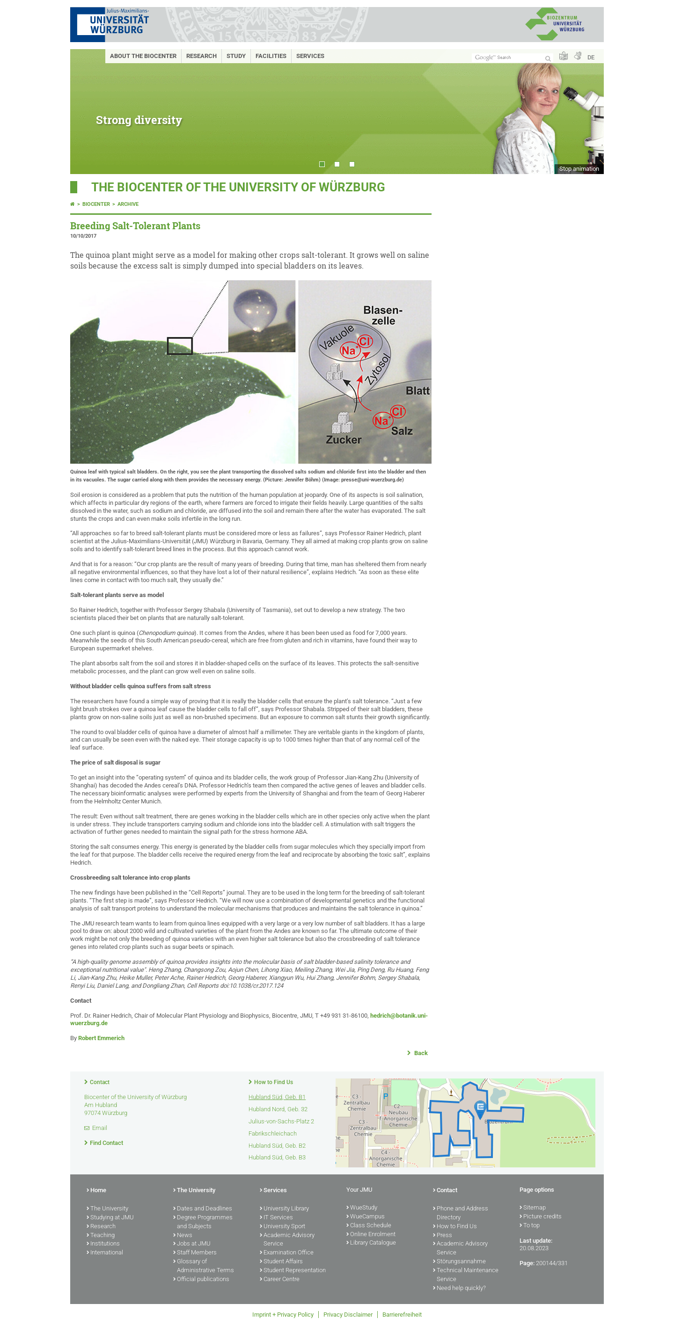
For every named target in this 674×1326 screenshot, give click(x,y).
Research (201, 55)
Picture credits (541, 1217)
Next (587, 111)
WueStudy (361, 1208)
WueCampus (365, 1217)
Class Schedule (368, 1226)
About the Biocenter (143, 55)
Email (99, 1127)
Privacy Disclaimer (348, 1314)
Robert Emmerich (101, 1038)
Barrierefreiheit (402, 1314)
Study (236, 55)
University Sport (282, 1227)
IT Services (276, 1218)
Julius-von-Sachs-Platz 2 (281, 1121)
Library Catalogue (371, 1243)
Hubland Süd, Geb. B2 (277, 1145)
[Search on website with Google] (512, 57)
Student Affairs (281, 1262)
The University (107, 1209)
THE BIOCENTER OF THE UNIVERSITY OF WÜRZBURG (238, 187)
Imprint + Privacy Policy (283, 1314)
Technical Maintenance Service (465, 1275)
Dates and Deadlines (202, 1209)
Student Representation (293, 1271)
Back (420, 1052)
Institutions (103, 1244)
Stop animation (579, 168)
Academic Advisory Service (287, 1240)
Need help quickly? (459, 1288)
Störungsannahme (459, 1262)
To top (530, 1226)
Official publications (201, 1279)
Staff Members (195, 1253)
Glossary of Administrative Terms (203, 1266)
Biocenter (96, 204)
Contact (100, 1082)
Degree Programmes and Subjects (203, 1222)
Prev (86, 111)
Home (96, 1191)
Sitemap (533, 1208)
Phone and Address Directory (460, 1213)
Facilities (271, 55)
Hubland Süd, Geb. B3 (277, 1157)
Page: (527, 1263)
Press (442, 1235)
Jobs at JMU (192, 1244)
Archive (128, 204)
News (182, 1235)
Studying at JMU (110, 1218)
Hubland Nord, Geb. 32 (278, 1109)
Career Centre (280, 1279)
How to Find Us (273, 1082)
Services (310, 55)
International (105, 1253)
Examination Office (287, 1253)
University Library (284, 1209)
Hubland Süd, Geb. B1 (277, 1096)
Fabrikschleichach (273, 1133)
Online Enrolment (371, 1235)
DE (590, 57)
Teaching (101, 1235)
